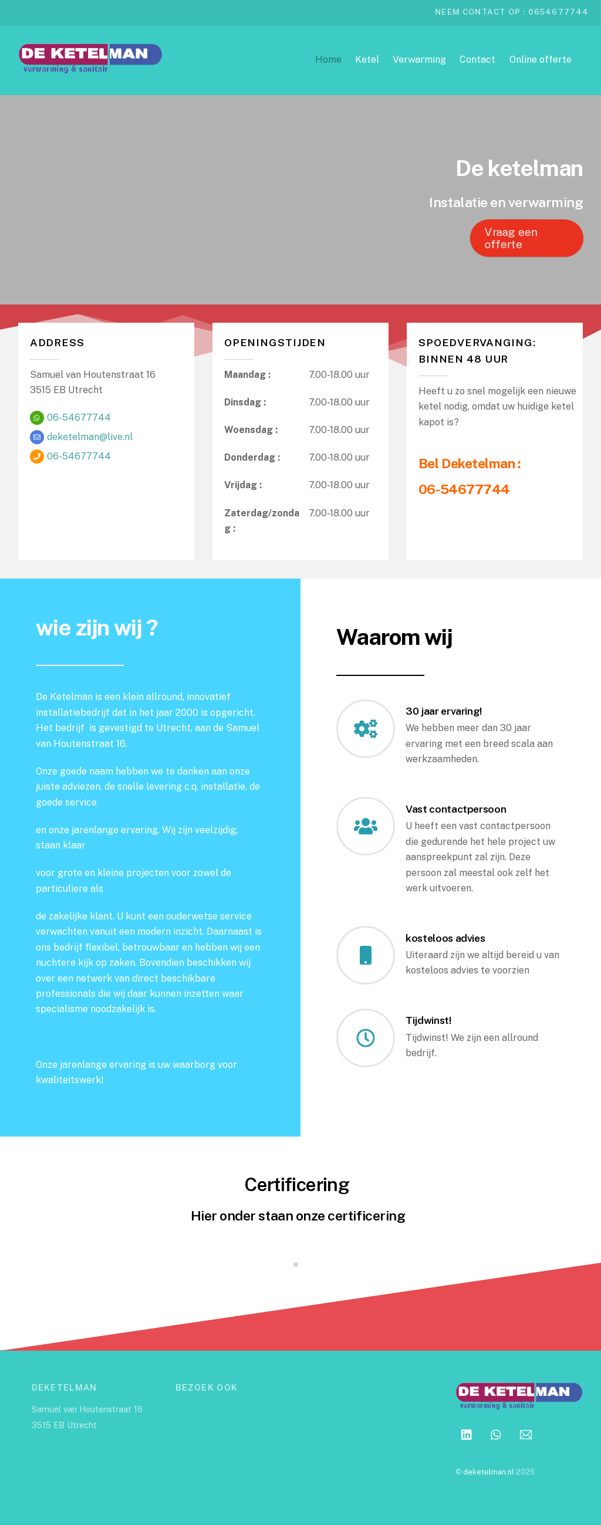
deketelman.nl (488, 1471)
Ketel (367, 59)
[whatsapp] (496, 1433)
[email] (526, 1433)
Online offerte (540, 59)
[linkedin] (467, 1433)
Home (328, 59)
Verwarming (419, 59)
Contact (477, 59)
